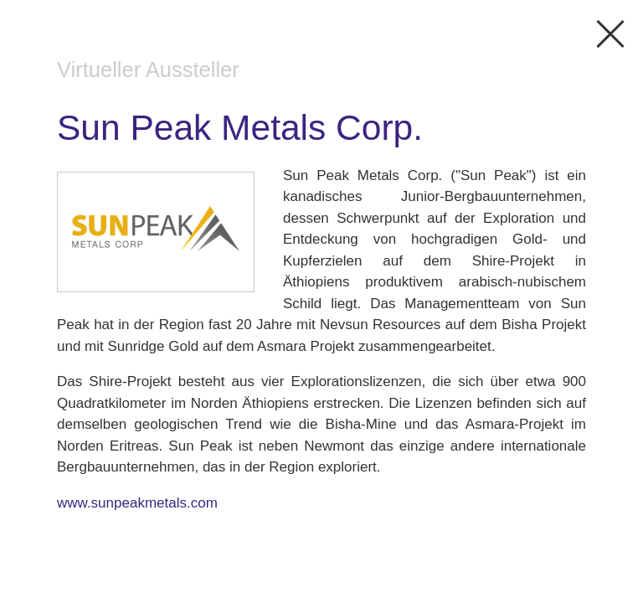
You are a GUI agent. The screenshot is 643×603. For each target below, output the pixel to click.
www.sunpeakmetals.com (137, 503)
